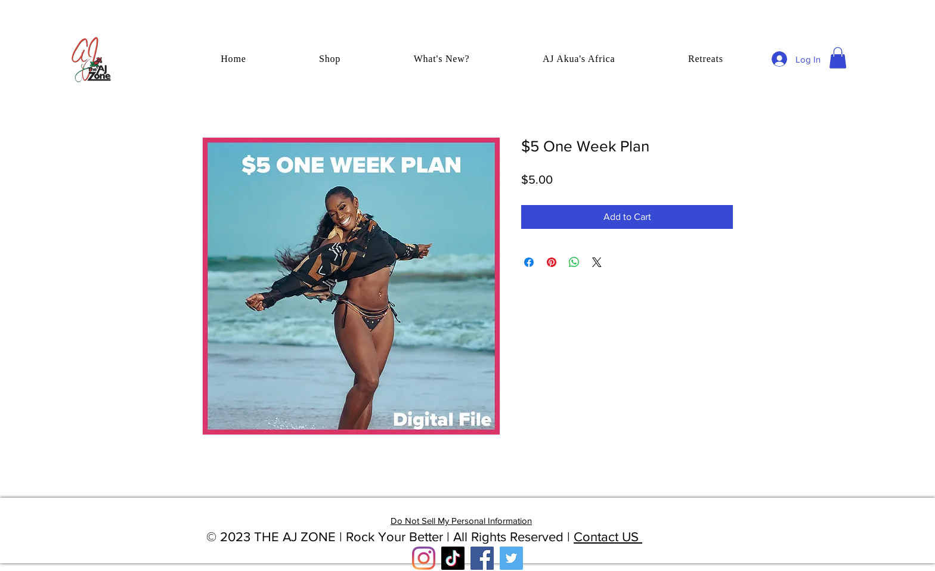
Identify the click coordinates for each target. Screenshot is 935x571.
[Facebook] (482, 558)
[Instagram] (423, 558)
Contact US (608, 537)
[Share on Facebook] (529, 262)
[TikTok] (453, 558)
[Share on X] (597, 262)
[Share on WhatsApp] (574, 262)
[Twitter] (511, 558)
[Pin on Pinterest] (551, 262)
